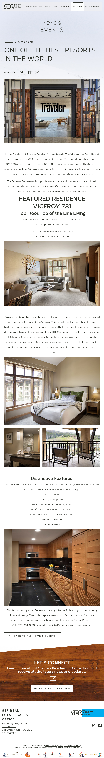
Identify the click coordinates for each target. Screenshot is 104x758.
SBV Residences (34, 6)
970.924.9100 (9, 733)
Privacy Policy (51, 746)
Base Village (52, 6)
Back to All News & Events (32, 636)
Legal (60, 746)
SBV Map (65, 6)
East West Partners (72, 746)
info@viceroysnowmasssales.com (71, 625)
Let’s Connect (93, 6)
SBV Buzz (78, 6)
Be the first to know (52, 688)
